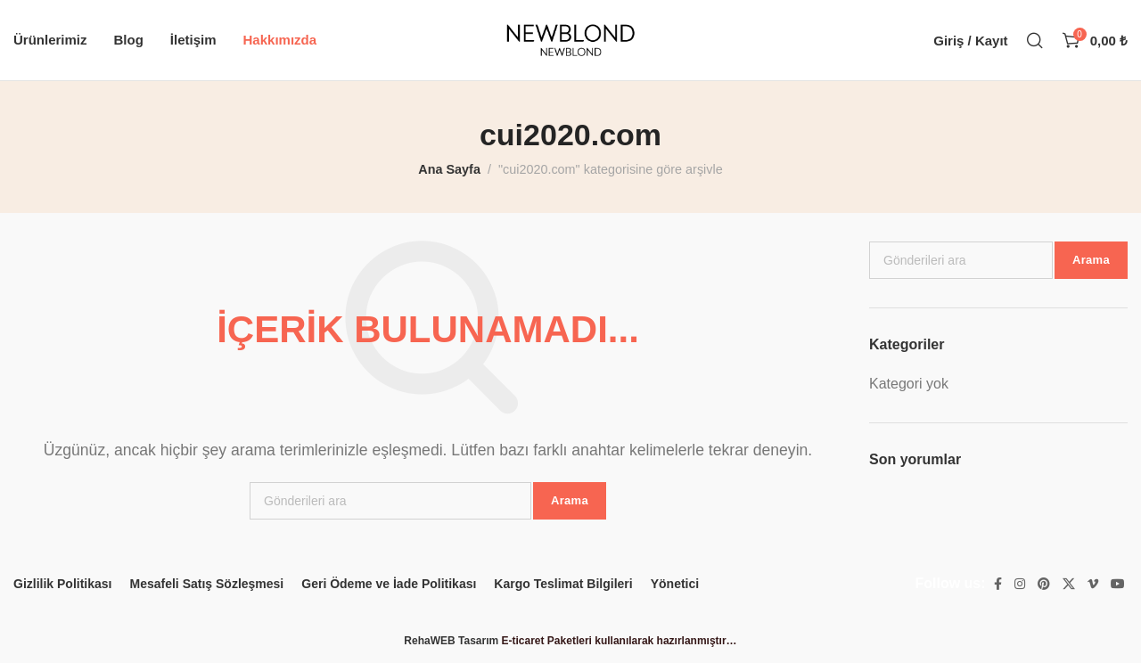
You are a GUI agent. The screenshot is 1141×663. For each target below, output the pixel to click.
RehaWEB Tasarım (451, 640)
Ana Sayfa (449, 169)
